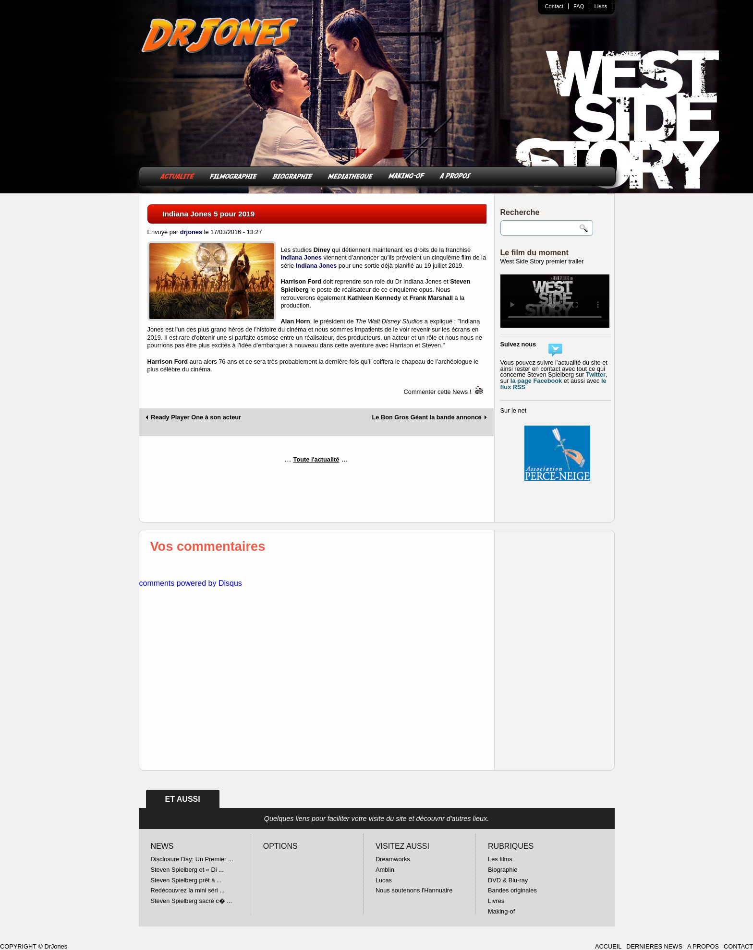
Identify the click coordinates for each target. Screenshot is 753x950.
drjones (191, 232)
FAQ (578, 6)
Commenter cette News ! (438, 391)
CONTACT (738, 946)
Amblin (385, 869)
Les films (500, 859)
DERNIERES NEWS (654, 946)
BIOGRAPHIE (292, 175)
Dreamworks (393, 859)
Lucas (384, 880)
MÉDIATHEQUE (350, 175)
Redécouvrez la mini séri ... (188, 890)
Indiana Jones (301, 257)
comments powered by (190, 583)
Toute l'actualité (316, 459)
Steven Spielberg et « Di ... (187, 869)
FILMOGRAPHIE (233, 175)
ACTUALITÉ (177, 175)
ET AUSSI (182, 799)
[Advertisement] (316, 496)
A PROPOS (455, 175)
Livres (496, 900)
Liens (600, 6)
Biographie (502, 869)
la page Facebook (536, 380)
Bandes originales (512, 890)
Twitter (596, 374)
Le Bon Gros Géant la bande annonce (426, 418)
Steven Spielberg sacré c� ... (191, 900)
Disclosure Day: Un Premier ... (192, 859)
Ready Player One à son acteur (196, 418)
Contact (554, 6)
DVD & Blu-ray (508, 880)
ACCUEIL (608, 946)
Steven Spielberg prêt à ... (186, 880)
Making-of (501, 911)
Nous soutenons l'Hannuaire (414, 890)
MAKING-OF (406, 175)
